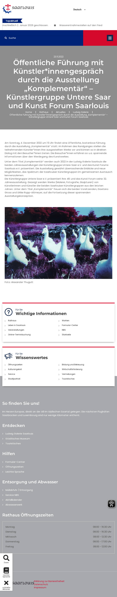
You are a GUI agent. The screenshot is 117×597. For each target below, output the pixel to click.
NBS (64, 330)
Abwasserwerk (13, 504)
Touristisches (68, 378)
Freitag (10, 546)
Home (28, 112)
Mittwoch (11, 536)
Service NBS (12, 495)
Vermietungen (68, 374)
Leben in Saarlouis (16, 325)
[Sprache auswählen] (76, 9)
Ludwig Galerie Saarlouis (19, 433)
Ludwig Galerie (81, 112)
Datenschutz (41, 584)
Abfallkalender (13, 499)
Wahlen (65, 320)
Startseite (66, 334)
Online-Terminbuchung (19, 334)
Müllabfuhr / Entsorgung (19, 490)
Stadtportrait (14, 378)
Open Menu (110, 38)
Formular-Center (70, 325)
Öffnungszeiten (15, 364)
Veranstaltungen (16, 330)
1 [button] (50, 25)
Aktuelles (61, 112)
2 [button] (54, 25)
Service (11, 374)
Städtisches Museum (17, 438)
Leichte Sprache (14, 471)
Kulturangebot (15, 369)
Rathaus (43, 112)
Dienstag (11, 531)
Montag (10, 526)
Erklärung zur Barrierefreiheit (49, 581)
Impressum (40, 587)
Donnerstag (12, 541)
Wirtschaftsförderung (72, 369)
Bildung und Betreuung (73, 364)
